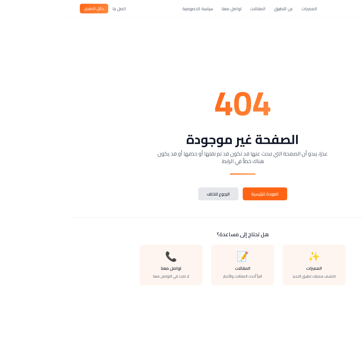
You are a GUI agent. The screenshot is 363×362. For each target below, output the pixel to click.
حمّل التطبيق (33, 8)
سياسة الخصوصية (136, 8)
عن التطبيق (222, 8)
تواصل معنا (170, 8)
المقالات (196, 8)
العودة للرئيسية (204, 194)
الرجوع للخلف (157, 194)
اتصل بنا (58, 8)
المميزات (248, 8)
